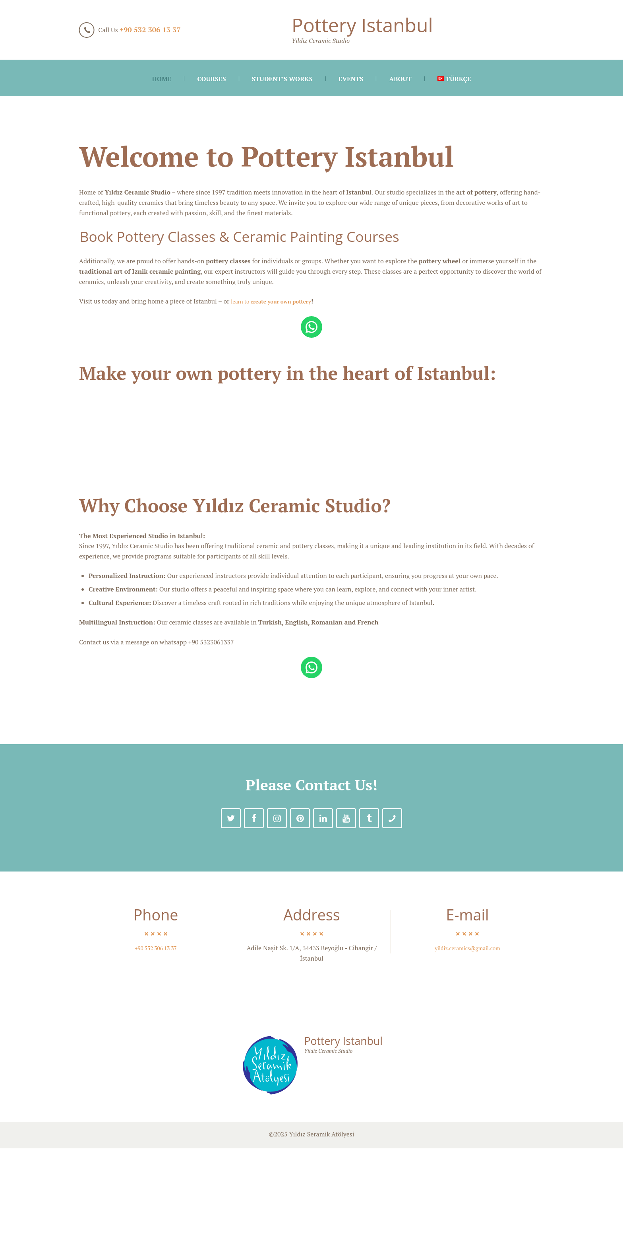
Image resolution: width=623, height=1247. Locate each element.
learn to (279, 301)
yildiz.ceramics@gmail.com (467, 1047)
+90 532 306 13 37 (150, 29)
